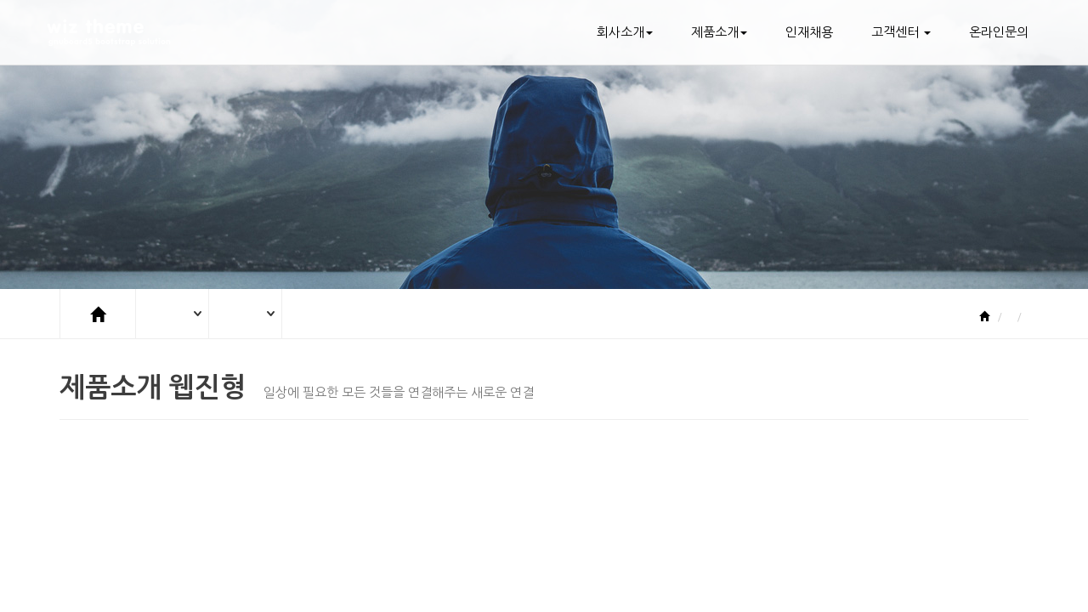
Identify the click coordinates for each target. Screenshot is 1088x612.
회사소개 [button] (625, 32)
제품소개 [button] (719, 32)
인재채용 (809, 32)
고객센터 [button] (901, 32)
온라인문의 (998, 32)
